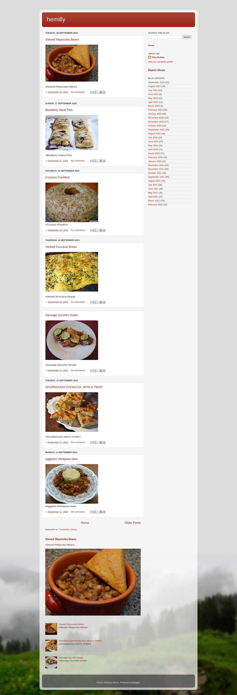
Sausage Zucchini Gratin (61, 315)
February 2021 (155, 204)
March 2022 (154, 153)
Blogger (136, 682)
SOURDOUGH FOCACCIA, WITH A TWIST (74, 387)
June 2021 (153, 189)
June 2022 (153, 141)
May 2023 (153, 98)
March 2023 (154, 106)
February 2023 (155, 110)
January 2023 (155, 114)
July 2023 (153, 90)
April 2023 (153, 102)
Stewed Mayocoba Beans (62, 39)
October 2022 (155, 125)
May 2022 (153, 145)
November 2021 (156, 169)
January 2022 (155, 161)
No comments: (78, 92)
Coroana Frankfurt (57, 177)
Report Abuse (156, 70)
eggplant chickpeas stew (61, 459)
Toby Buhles (158, 57)
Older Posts (132, 522)
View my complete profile (160, 61)
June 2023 (153, 94)
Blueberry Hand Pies (59, 110)
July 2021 (153, 185)
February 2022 (155, 157)
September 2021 (156, 177)
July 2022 (153, 137)
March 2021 (154, 200)
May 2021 (153, 193)
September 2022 (156, 129)
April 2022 (153, 149)
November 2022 (156, 121)
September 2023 (156, 82)
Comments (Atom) (68, 529)
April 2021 (153, 196)
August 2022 (154, 133)
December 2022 (156, 118)
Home (85, 522)
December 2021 (156, 165)
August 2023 (154, 86)
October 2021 (155, 173)
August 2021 (154, 181)
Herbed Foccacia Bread (61, 247)
